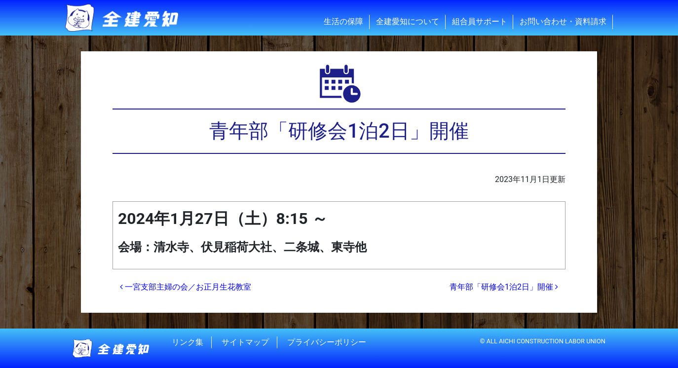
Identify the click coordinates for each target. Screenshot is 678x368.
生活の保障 (343, 21)
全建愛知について (407, 21)
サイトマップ (245, 342)
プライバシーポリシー (326, 342)
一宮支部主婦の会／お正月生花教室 (185, 287)
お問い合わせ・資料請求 (563, 21)
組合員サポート (479, 21)
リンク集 (187, 342)
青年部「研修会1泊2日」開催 (504, 287)
